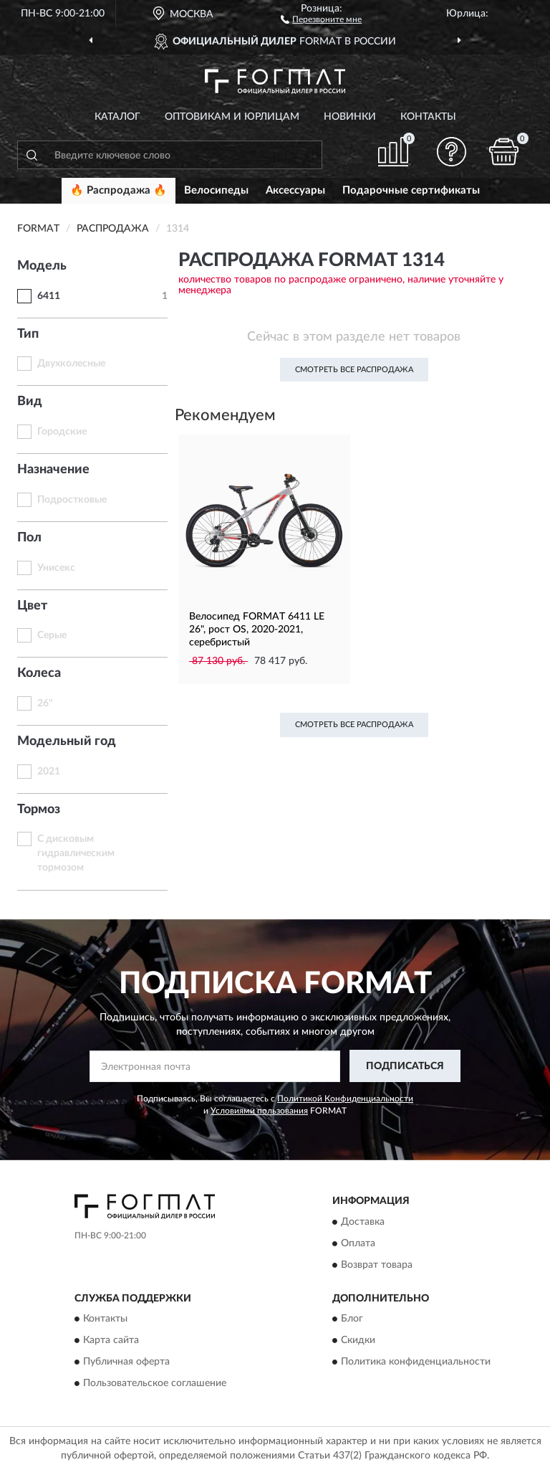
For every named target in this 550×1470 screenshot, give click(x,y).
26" (45, 703)
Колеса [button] (39, 673)
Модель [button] (42, 266)
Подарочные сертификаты (411, 190)
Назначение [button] (53, 469)
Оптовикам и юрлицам (232, 117)
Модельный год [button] (66, 741)
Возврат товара (376, 1265)
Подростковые (72, 500)
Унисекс (56, 568)
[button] (321, 18)
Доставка (363, 1222)
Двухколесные (71, 364)
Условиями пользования (259, 1110)
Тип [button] (28, 334)
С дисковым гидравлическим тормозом (76, 853)
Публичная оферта (126, 1362)
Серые (52, 635)
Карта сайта (111, 1340)
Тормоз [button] (38, 809)
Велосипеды (216, 190)
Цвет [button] (32, 605)
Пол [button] (29, 537)
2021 (48, 772)
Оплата (358, 1243)
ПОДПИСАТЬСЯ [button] (405, 1066)
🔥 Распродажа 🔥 (118, 190)
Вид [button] (29, 401)
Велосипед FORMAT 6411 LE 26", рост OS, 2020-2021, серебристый (256, 630)
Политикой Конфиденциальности (345, 1098)
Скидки (358, 1340)
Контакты (428, 117)
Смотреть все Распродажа (354, 370)
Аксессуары (295, 190)
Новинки (350, 117)
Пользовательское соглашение (154, 1383)
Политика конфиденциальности (416, 1362)
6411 (48, 296)
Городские (62, 432)
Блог (352, 1319)
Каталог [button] (117, 117)
